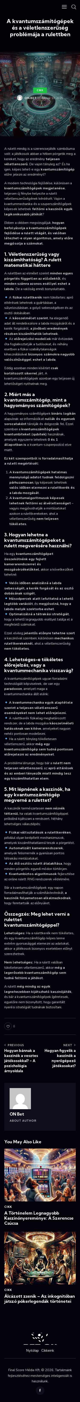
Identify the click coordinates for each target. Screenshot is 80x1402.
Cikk (40, 90)
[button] (64, 6)
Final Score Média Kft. (24, 1370)
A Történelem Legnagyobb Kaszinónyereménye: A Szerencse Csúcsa (39, 1218)
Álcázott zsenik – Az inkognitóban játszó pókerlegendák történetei (39, 1299)
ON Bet (17, 1114)
